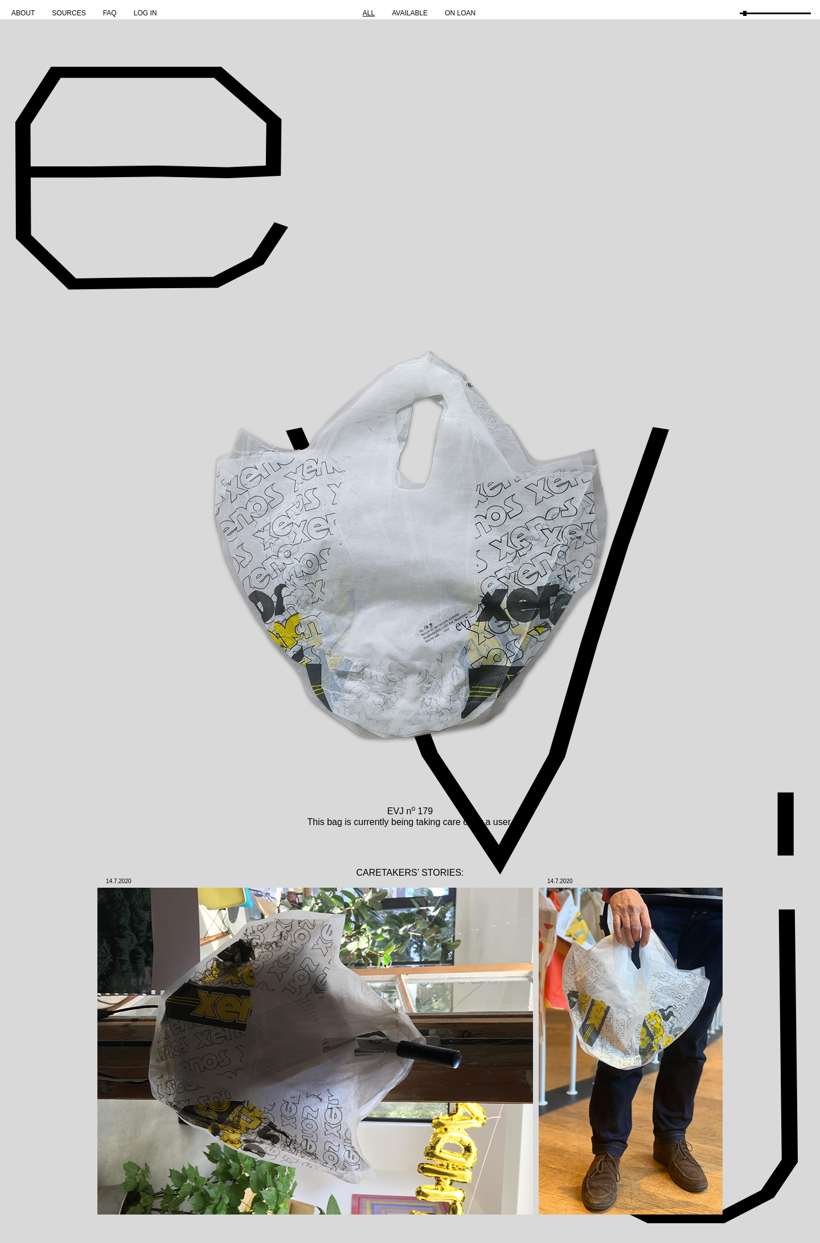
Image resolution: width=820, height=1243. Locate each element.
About (23, 13)
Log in (145, 13)
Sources (68, 13)
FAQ (110, 13)
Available (410, 13)
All (369, 13)
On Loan (460, 13)
